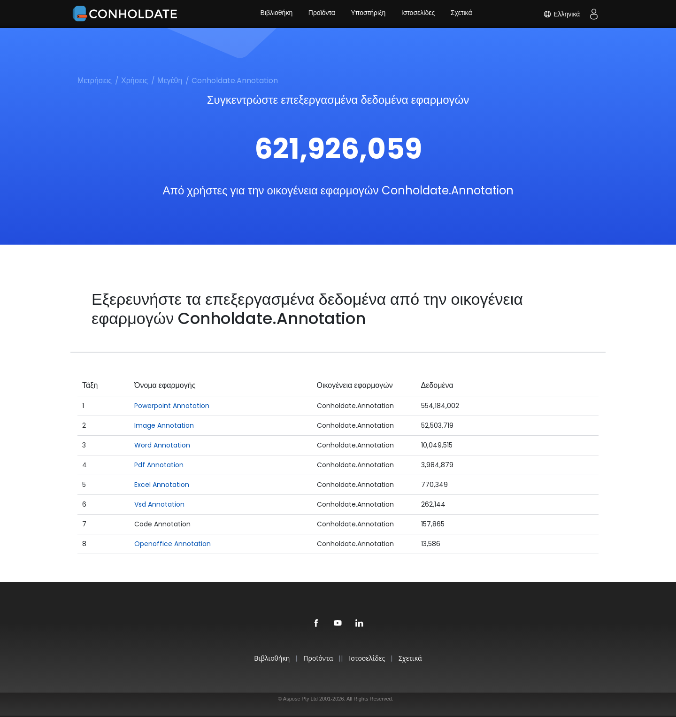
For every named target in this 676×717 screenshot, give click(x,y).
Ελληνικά (561, 14)
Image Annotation (164, 425)
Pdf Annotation (159, 465)
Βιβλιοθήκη (275, 14)
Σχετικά (463, 14)
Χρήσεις (134, 80)
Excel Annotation (161, 484)
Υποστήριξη (368, 14)
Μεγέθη (169, 80)
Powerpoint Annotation (171, 405)
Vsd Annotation (159, 504)
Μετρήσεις (94, 80)
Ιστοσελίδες (418, 14)
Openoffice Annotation (172, 543)
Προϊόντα (320, 14)
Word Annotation (162, 445)
